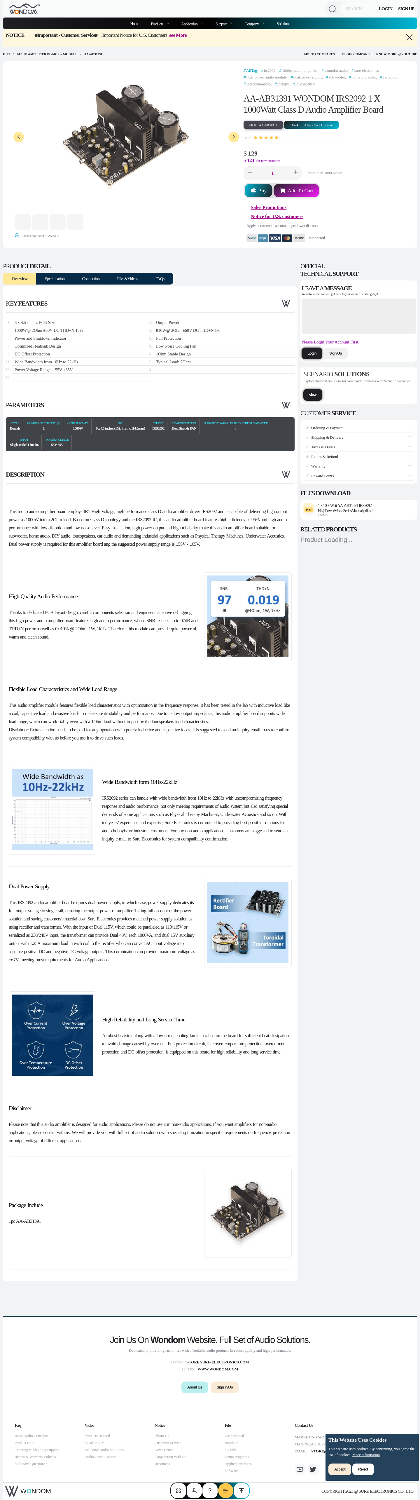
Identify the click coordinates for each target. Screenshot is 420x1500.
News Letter (164, 1449)
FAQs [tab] (159, 278)
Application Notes (238, 1463)
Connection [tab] (91, 278)
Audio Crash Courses (100, 1456)
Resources (162, 1463)
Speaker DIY (94, 1442)
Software (231, 1470)
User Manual (234, 1435)
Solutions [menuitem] (283, 23)
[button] (250, 173)
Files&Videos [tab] (127, 278)
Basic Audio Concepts (31, 1435)
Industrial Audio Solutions (104, 1449)
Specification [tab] (55, 278)
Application (189, 24)
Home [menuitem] (134, 23)
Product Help (24, 1442)
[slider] (266, 138)
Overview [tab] (19, 278)
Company (252, 24)
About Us (162, 1435)
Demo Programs (237, 1456)
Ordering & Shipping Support (37, 1449)
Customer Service (168, 1442)
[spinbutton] (273, 173)
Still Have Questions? (31, 1463)
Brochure (231, 1442)
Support (222, 24)
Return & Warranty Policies (35, 1456)
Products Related (97, 1435)
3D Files (231, 1449)
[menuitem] (160, 23)
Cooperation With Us (170, 1456)
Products (157, 24)
